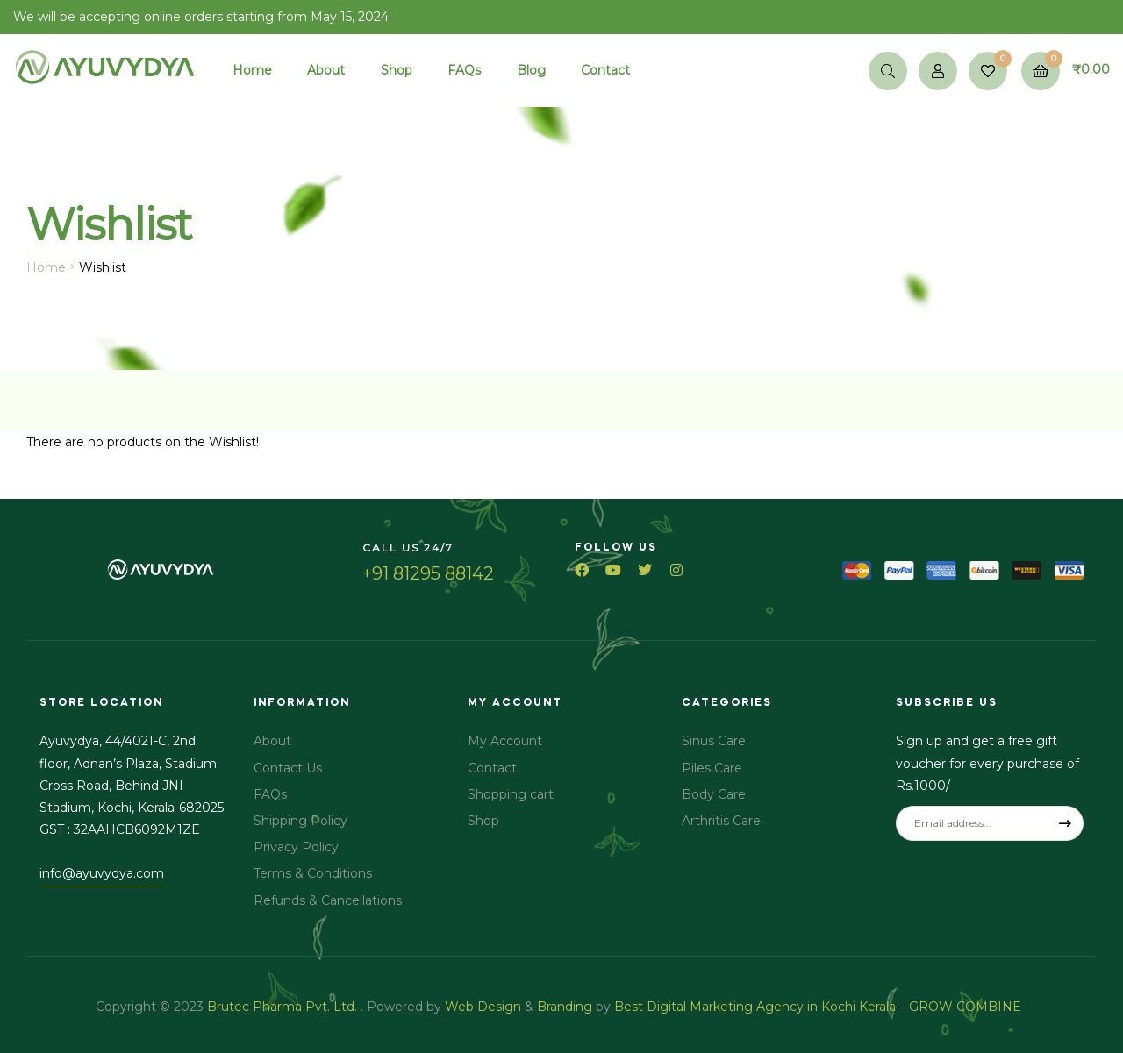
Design (499, 1006)
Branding (564, 1006)
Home (46, 267)
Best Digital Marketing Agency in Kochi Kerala (756, 1006)
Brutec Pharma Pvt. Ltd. (284, 1006)
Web (459, 1006)
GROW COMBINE (967, 1006)
